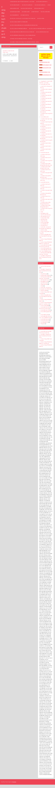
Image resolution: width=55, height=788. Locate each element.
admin (12, 64)
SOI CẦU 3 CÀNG (41, 18)
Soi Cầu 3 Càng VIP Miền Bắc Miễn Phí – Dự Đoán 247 (22, 31)
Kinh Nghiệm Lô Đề (15, 8)
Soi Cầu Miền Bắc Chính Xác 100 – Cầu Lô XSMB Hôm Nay (23, 38)
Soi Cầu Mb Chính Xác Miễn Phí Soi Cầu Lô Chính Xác (23, 35)
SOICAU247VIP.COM (47, 71)
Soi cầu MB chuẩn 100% (42, 1)
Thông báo (42, 327)
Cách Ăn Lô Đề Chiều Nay (27, 8)
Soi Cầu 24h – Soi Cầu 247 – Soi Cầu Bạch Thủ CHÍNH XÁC (23, 18)
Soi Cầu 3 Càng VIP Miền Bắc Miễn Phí (19, 28)
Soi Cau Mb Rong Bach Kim (43, 35)
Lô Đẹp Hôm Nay (35, 11)
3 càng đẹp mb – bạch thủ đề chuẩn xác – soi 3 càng (4, 23)
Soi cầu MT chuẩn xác (28, 5)
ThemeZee (14, 785)
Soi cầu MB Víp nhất (16, 5)
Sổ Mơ (49, 5)
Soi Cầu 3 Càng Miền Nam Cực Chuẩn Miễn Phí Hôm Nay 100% (24, 25)
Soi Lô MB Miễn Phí (15, 15)
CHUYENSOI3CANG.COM (44, 65)
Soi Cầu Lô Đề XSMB (45, 11)
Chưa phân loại (43, 277)
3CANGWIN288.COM (47, 78)
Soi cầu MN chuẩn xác (41, 5)
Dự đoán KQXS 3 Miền (15, 11)
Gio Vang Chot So (25, 15)
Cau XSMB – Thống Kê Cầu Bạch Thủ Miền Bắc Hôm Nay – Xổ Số (25, 45)
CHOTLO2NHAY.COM (47, 68)
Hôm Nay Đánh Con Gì (40, 8)
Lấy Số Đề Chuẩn (26, 11)
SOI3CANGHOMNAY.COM (44, 75)
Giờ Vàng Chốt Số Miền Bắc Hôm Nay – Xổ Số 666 (22, 42)
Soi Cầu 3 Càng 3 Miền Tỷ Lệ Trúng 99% (19, 21)
